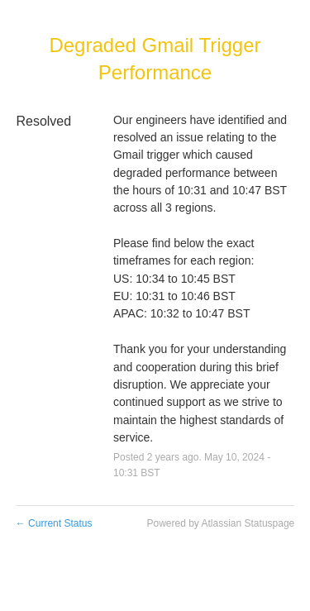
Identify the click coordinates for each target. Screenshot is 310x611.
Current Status (54, 523)
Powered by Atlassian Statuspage (220, 523)
